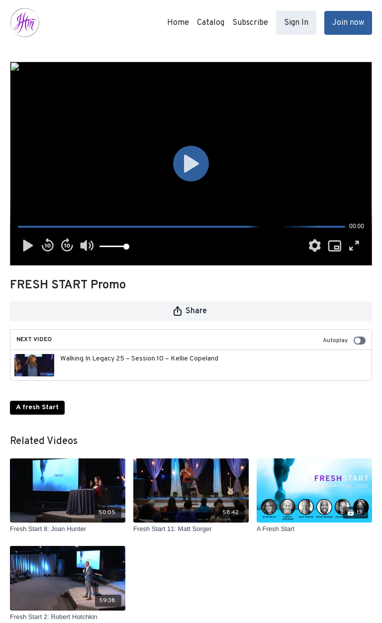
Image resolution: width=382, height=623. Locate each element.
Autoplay (344, 341)
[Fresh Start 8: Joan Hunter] (67, 529)
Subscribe (250, 23)
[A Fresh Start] (314, 529)
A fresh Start (37, 407)
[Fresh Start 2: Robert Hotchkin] (67, 617)
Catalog (210, 23)
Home (178, 23)
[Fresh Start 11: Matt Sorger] (191, 529)
